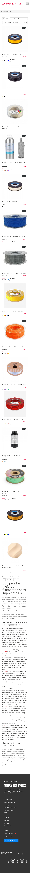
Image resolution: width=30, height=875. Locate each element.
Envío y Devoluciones (9, 802)
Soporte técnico (11, 840)
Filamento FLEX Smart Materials (12, 311)
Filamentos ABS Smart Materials (12, 419)
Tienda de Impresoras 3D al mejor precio (16, 854)
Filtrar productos (6, 11)
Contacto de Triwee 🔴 (10, 833)
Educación (6, 812)
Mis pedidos (7, 823)
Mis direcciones (8, 825)
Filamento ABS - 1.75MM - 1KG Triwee (14, 236)
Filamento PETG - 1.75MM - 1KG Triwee (14, 273)
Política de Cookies (9, 810)
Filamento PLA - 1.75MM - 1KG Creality (14, 347)
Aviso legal (7, 805)
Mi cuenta (6, 820)
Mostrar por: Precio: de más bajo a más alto (15, 22)
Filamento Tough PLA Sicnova (11, 202)
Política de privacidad (10, 807)
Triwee (3, 854)
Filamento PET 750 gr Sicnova (11, 92)
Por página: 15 (15, 18)
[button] (3, 18)
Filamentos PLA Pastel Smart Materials (14, 384)
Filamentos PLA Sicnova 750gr (12, 54)
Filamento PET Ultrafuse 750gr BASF (14, 530)
